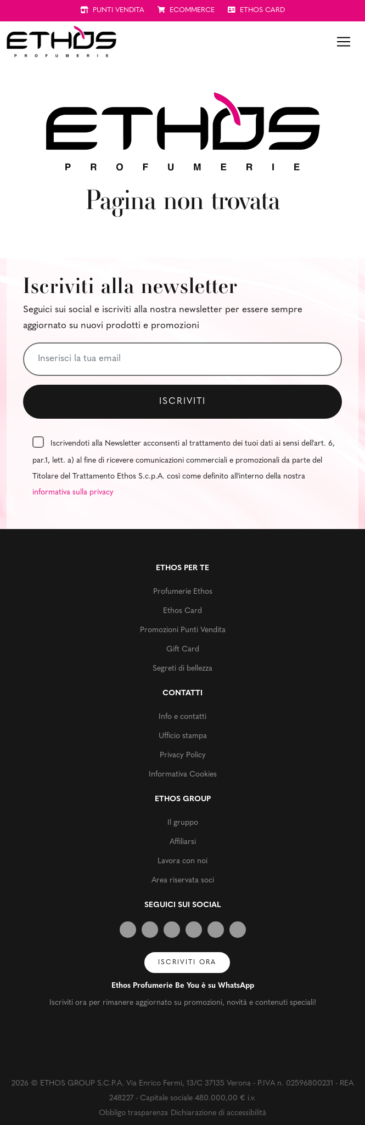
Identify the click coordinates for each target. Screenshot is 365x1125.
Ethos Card (182, 611)
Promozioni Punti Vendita (183, 630)
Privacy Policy (183, 755)
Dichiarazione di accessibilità (218, 1113)
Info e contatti (182, 717)
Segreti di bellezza (182, 669)
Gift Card (182, 649)
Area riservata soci (182, 880)
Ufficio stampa (183, 736)
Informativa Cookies (183, 774)
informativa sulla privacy (73, 492)
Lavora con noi (182, 861)
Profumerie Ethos (182, 592)
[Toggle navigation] (343, 41)
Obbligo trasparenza (133, 1113)
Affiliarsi (183, 842)
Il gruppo (182, 823)
